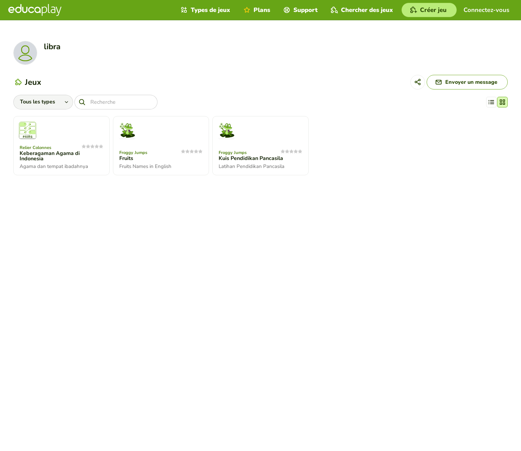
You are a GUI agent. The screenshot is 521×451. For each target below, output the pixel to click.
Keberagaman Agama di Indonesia (50, 156)
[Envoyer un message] (467, 82)
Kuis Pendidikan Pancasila (251, 158)
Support (300, 10)
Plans (256, 10)
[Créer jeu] (429, 10)
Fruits (126, 158)
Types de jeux (204, 10)
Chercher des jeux (361, 10)
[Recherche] (115, 102)
